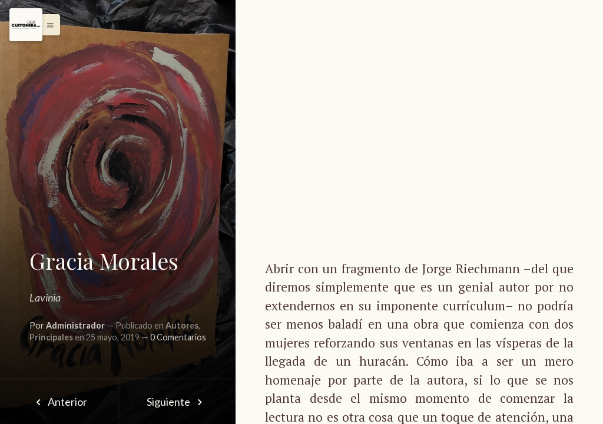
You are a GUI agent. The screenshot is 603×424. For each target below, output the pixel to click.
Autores (181, 325)
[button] (47, 24)
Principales (51, 337)
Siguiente (177, 401)
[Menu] (25, 24)
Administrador (75, 325)
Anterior (59, 401)
